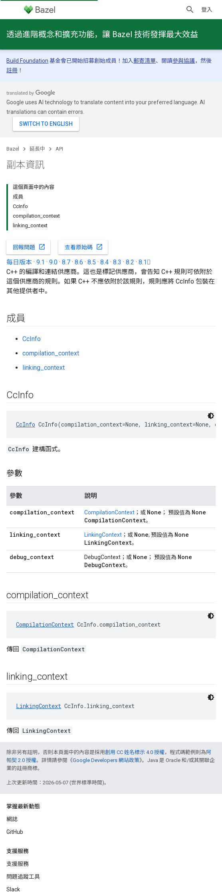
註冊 (12, 70)
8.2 (130, 262)
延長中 (37, 149)
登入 (206, 9)
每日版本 (19, 262)
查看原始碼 (84, 246)
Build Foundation (27, 61)
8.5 (91, 262)
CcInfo (31, 339)
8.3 (117, 262)
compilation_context (50, 353)
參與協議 (183, 61)
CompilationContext (109, 512)
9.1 (40, 262)
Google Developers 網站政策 (106, 760)
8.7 (66, 262)
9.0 (53, 262)
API (59, 149)
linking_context (43, 367)
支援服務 (17, 864)
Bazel (12, 149)
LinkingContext (103, 535)
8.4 (104, 262)
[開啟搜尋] (190, 9)
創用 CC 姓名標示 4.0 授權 (135, 752)
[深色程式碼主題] (211, 416)
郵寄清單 (144, 61)
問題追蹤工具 (23, 876)
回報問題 (29, 246)
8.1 (145, 262)
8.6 (79, 262)
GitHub (14, 832)
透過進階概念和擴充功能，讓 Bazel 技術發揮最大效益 (102, 34)
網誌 (12, 819)
